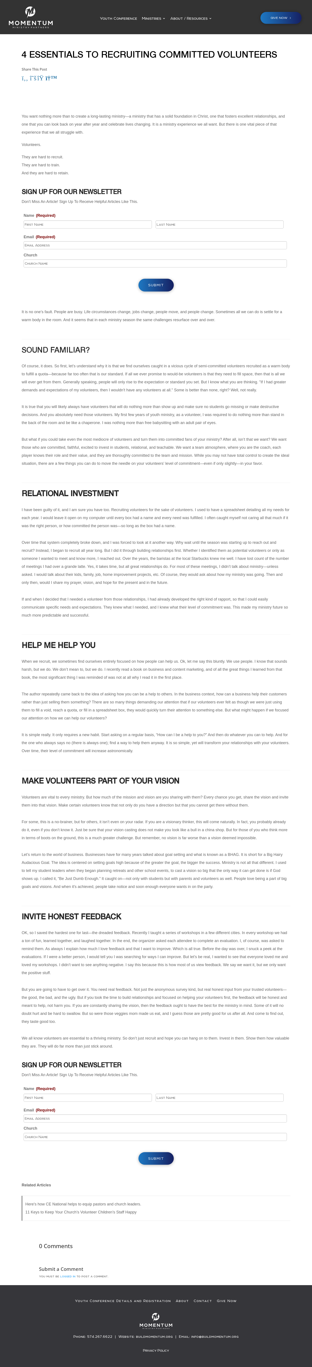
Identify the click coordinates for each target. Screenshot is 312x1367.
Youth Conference (118, 19)
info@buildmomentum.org (215, 1336)
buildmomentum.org (154, 1336)
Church (30, 255)
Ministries (151, 19)
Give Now (227, 1301)
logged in (67, 1276)
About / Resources (189, 19)
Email (39, 237)
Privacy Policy (156, 1350)
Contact (203, 1301)
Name (39, 215)
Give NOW (279, 17)
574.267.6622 (99, 1336)
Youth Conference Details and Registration (123, 1301)
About (182, 1301)
